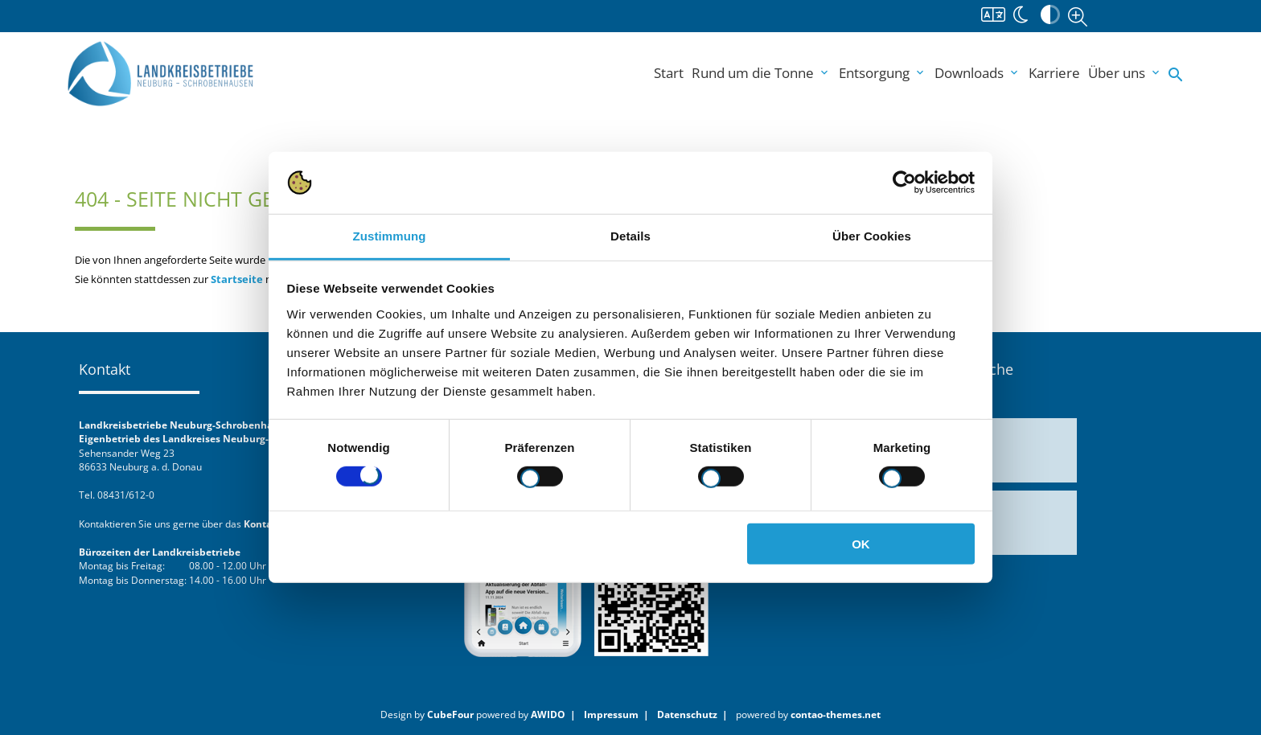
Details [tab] (630, 236)
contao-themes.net (836, 714)
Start (669, 73)
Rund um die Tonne (761, 72)
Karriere (1054, 73)
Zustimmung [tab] (389, 236)
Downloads (977, 72)
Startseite (237, 279)
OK (861, 543)
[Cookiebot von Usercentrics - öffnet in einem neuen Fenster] (904, 182)
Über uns (1125, 72)
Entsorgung (882, 72)
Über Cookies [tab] (871, 236)
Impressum (611, 714)
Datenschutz (687, 714)
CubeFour (450, 714)
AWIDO (548, 714)
